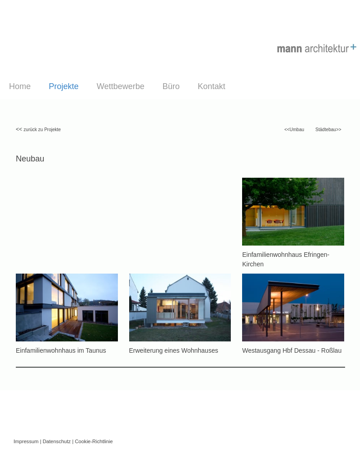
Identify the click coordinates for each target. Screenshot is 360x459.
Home (20, 86)
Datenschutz (56, 441)
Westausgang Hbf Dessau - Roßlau (291, 350)
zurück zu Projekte (42, 129)
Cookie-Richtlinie (94, 441)
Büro (171, 86)
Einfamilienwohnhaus (272, 254)
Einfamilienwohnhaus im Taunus (61, 350)
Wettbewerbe (121, 86)
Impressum (26, 441)
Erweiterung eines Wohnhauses (173, 350)
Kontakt (211, 86)
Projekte (64, 86)
